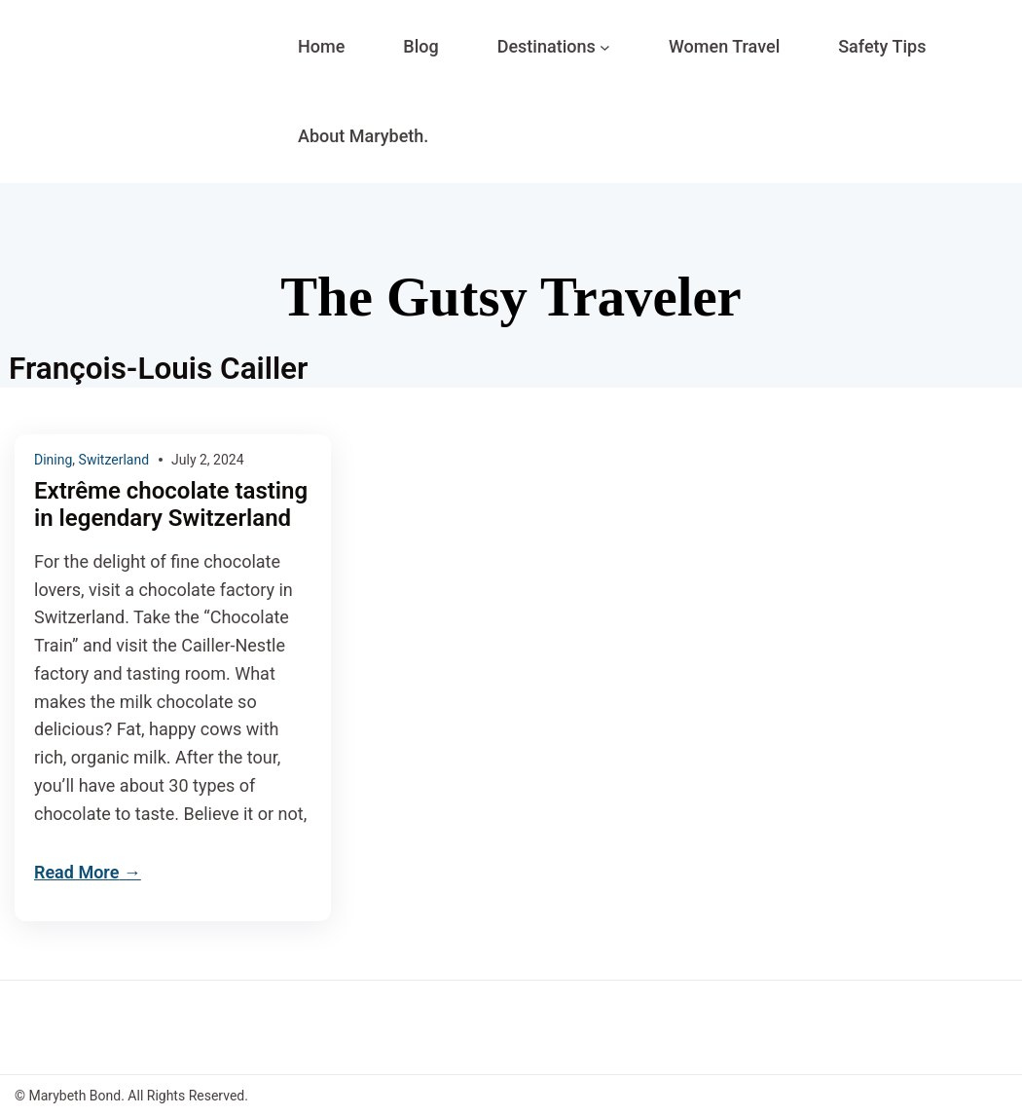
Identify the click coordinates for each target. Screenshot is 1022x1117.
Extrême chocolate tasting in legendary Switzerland (171, 505)
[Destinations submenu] (605, 47)
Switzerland (114, 459)
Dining (53, 459)
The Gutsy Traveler (510, 296)
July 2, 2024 (207, 459)
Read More (76, 872)
